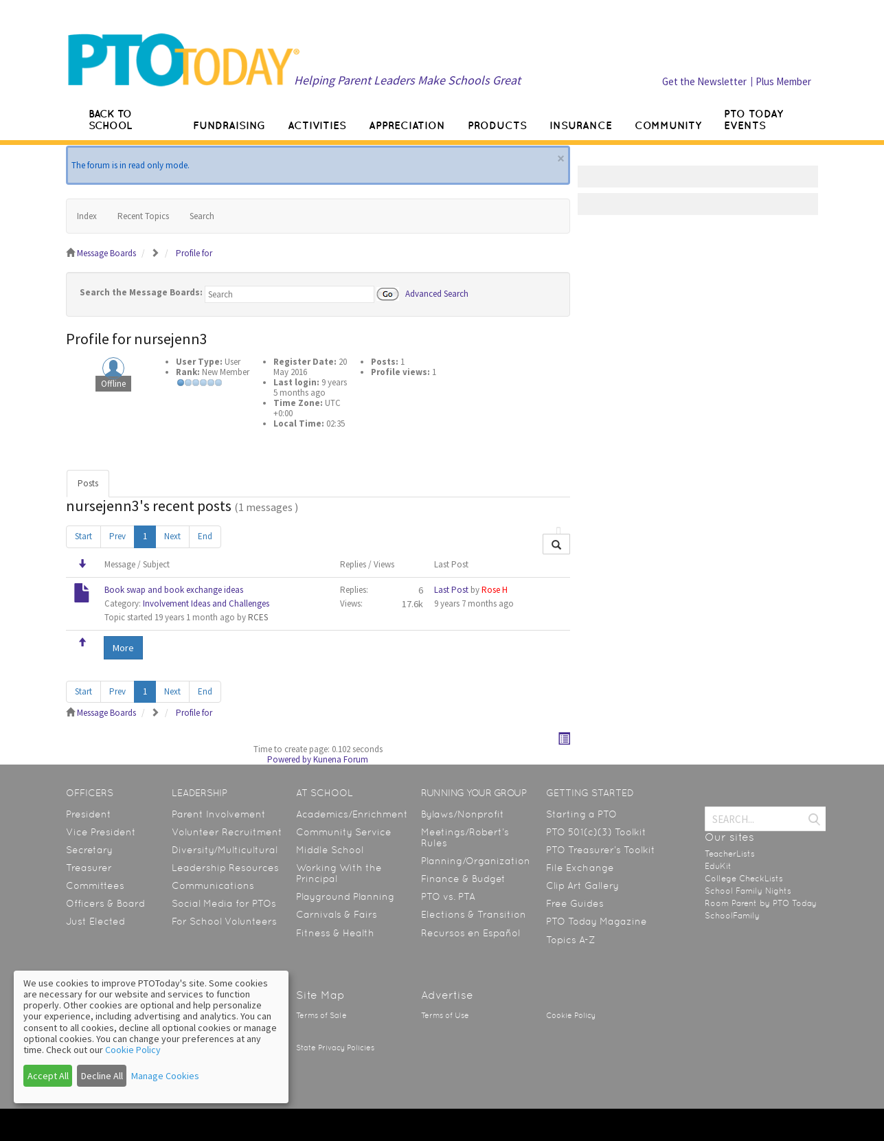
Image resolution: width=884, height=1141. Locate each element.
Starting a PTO (581, 814)
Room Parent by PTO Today (761, 903)
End (205, 536)
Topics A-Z (570, 939)
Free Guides (575, 903)
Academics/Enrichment (352, 814)
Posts (88, 483)
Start (83, 536)
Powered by (289, 759)
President (88, 814)
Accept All (48, 1076)
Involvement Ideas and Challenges (206, 603)
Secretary (89, 849)
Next (172, 536)
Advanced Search (436, 293)
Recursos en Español (470, 932)
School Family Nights (748, 891)
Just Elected (95, 921)
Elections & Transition (473, 914)
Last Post (451, 590)
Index (87, 216)
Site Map (320, 995)
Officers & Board (105, 903)
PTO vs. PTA (448, 896)
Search (202, 216)
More (123, 648)
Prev (117, 536)
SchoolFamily (732, 915)
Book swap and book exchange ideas (173, 590)
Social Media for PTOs (224, 903)
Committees (95, 885)
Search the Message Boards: (141, 292)
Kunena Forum (340, 759)
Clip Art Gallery (582, 885)
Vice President (101, 831)
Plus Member (783, 81)
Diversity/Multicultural (224, 849)
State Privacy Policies (335, 1047)
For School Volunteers (224, 921)
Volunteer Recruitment (227, 831)
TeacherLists (730, 854)
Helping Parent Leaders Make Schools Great (407, 80)
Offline (113, 383)
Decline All (102, 1076)
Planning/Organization (475, 860)
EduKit (718, 866)
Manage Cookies (165, 1075)
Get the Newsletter (704, 81)
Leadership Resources (225, 867)
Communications (213, 885)
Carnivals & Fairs (336, 914)
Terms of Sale (321, 1015)
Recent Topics (143, 216)
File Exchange (580, 867)
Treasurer (89, 867)
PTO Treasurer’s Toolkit (600, 849)
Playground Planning (345, 896)
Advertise (447, 995)
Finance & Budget (463, 878)
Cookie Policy (571, 1015)
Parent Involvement (219, 814)
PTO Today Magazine (596, 921)
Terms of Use (445, 1015)
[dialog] (151, 1037)
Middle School (329, 849)
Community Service (344, 831)
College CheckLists (744, 878)
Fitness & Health (335, 932)
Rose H (494, 590)
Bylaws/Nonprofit (462, 814)
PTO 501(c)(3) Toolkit (596, 831)
